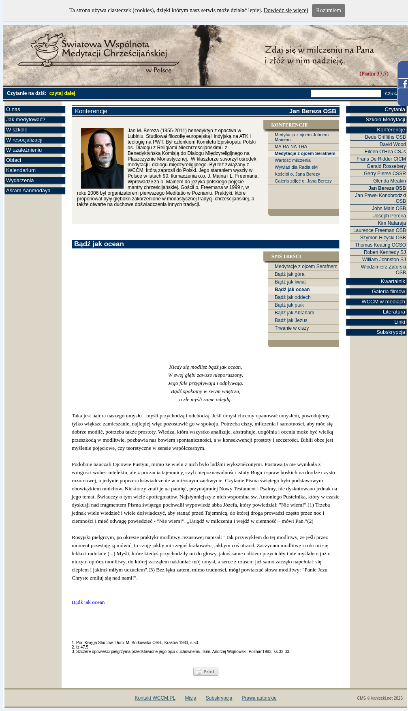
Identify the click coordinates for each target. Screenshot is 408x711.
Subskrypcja (390, 332)
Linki (399, 322)
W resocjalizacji (24, 140)
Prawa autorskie (259, 698)
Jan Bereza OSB (387, 188)
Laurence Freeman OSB (379, 230)
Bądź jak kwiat (290, 282)
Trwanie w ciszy (292, 328)
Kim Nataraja (392, 223)
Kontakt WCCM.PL (155, 698)
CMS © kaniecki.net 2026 (380, 698)
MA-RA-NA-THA (291, 146)
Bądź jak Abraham (294, 313)
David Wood (393, 144)
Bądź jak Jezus (291, 320)
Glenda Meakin (389, 181)
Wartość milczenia (293, 160)
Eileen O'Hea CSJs (385, 152)
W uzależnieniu (24, 150)
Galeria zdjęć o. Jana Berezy (303, 180)
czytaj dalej (62, 93)
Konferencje (391, 130)
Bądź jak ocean (292, 289)
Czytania (395, 109)
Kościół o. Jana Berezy (297, 174)
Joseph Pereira (389, 216)
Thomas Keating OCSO (380, 245)
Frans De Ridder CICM (381, 159)
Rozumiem (328, 10)
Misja (190, 698)
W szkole (17, 130)
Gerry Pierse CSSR (385, 173)
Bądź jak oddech (293, 297)
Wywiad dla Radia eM (296, 167)
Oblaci (13, 160)
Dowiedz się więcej (286, 10)
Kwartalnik (393, 281)
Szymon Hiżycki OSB (383, 238)
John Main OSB (389, 208)
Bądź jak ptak (289, 305)
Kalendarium (21, 170)
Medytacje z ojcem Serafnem (305, 153)
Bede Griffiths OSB (385, 137)
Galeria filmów (388, 291)
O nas (13, 109)
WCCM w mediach (383, 302)
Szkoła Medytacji (385, 119)
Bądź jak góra (289, 274)
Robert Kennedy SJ (385, 252)
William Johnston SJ (384, 259)
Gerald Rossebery (386, 166)
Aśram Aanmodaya (28, 190)
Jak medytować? (25, 119)
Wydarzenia (20, 180)
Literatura (394, 312)
